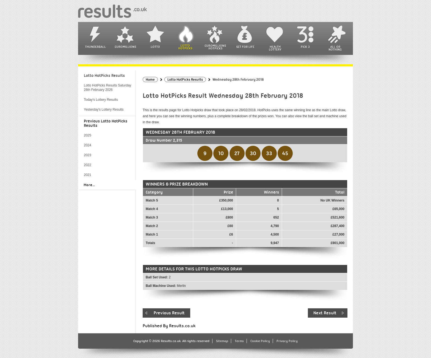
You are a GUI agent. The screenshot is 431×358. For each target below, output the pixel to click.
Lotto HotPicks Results (104, 75)
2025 (87, 135)
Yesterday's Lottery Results (104, 109)
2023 (87, 155)
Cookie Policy (260, 341)
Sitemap (222, 341)
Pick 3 (305, 47)
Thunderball (95, 47)
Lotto (155, 47)
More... (89, 185)
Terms (239, 341)
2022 (87, 165)
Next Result (324, 313)
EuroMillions (125, 47)
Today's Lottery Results (101, 100)
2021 (87, 175)
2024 (87, 145)
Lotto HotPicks (185, 47)
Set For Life (245, 47)
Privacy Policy (287, 341)
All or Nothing (335, 48)
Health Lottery (275, 48)
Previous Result (169, 313)
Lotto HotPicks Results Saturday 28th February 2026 (107, 87)
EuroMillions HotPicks (215, 47)
